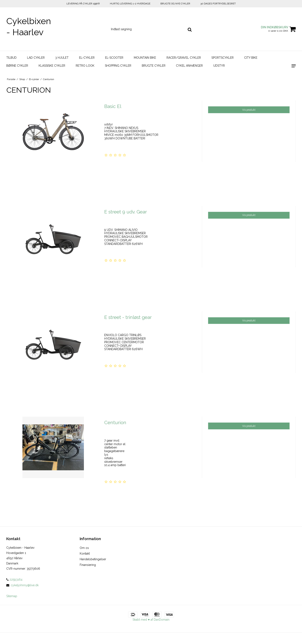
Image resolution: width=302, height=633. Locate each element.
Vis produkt (248, 109)
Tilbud (11, 57)
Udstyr (219, 65)
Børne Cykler (17, 65)
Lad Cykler (36, 57)
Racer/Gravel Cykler (184, 57)
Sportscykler (222, 57)
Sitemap (11, 596)
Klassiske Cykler (52, 65)
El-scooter (114, 57)
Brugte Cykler (153, 65)
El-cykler (87, 57)
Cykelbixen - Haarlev (28, 26)
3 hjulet (62, 57)
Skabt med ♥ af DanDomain (151, 619)
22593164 (14, 579)
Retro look (85, 65)
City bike (250, 57)
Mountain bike (145, 57)
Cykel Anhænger (189, 65)
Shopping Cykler (118, 65)
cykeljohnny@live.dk (25, 585)
